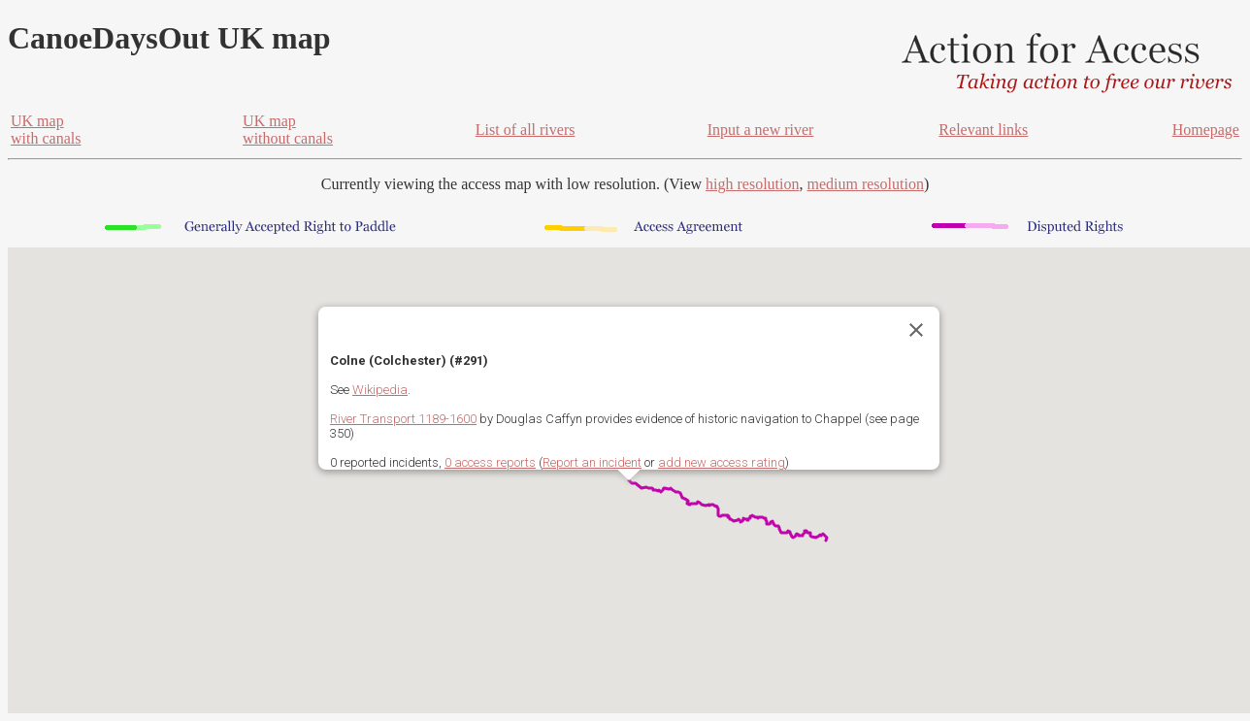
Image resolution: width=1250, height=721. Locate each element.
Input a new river (760, 129)
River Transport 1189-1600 (403, 418)
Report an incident (592, 462)
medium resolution (864, 184)
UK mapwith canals (46, 130)
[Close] (916, 330)
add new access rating (721, 462)
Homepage (1205, 129)
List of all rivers (526, 129)
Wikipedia (380, 389)
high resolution (752, 184)
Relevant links (983, 129)
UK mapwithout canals (288, 130)
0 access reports (490, 462)
